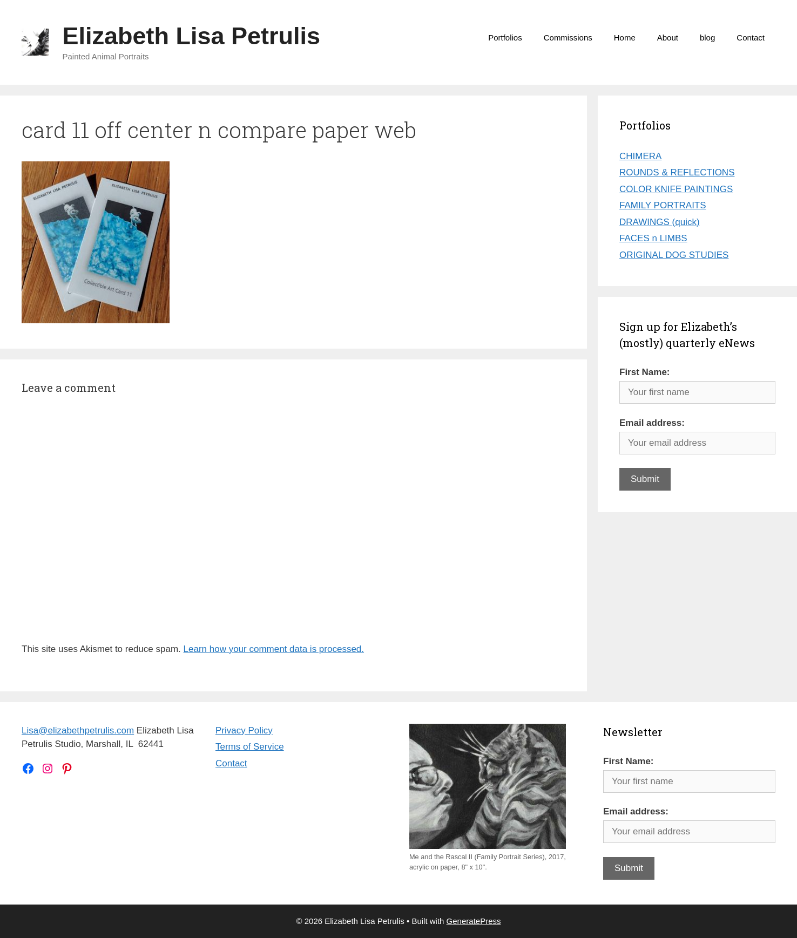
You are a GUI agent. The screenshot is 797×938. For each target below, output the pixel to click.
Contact (751, 37)
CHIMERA (640, 156)
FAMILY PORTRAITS (662, 205)
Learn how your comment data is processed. (274, 649)
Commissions (568, 37)
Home (625, 37)
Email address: (652, 423)
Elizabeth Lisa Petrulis (192, 36)
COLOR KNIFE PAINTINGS (676, 189)
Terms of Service (249, 747)
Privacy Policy (244, 730)
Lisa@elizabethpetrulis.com (78, 730)
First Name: (644, 372)
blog (707, 37)
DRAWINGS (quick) (659, 222)
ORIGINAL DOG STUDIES (673, 255)
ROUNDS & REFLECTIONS (676, 172)
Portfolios (505, 37)
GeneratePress (474, 921)
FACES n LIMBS (653, 238)
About (667, 37)
